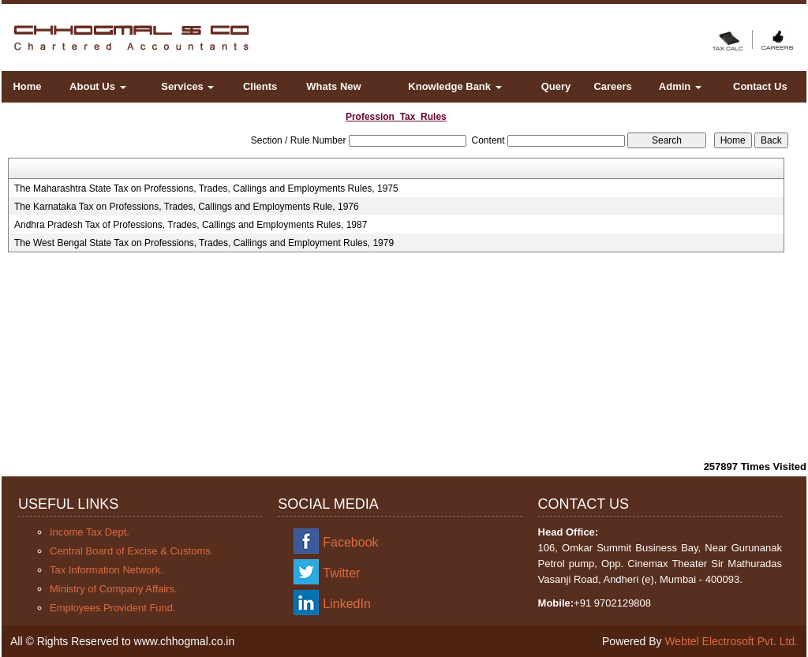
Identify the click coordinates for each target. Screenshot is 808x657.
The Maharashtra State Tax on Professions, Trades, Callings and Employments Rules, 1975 (206, 188)
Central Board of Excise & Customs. (131, 551)
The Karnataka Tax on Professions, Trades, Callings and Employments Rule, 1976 (186, 206)
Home (27, 86)
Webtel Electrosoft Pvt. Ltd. (731, 641)
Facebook (350, 542)
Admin (680, 86)
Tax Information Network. (106, 570)
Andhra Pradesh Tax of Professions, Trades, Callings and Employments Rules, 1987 (190, 224)
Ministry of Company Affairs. (114, 589)
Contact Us (760, 86)
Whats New (333, 86)
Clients (260, 86)
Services (187, 86)
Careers (612, 86)
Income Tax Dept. (89, 532)
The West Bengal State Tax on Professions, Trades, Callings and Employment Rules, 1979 (204, 242)
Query (556, 86)
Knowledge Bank (454, 86)
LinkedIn (347, 603)
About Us (97, 86)
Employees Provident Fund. (113, 608)
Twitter (341, 573)
